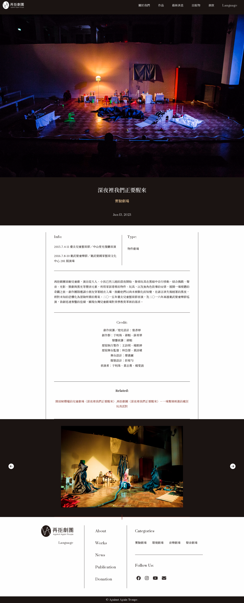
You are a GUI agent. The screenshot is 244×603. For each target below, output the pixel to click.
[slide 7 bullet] (126, 504)
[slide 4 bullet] (120, 504)
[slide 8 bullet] (128, 504)
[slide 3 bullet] (118, 504)
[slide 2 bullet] (116, 504)
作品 (161, 5)
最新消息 (178, 5)
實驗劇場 (141, 542)
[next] (232, 467)
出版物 (196, 5)
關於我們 (144, 5)
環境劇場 (158, 542)
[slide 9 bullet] (130, 504)
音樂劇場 (174, 542)
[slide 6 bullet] (124, 504)
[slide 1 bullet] (114, 504)
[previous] (11, 467)
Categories (144, 531)
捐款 (211, 5)
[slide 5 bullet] (122, 504)
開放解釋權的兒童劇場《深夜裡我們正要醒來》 (85, 401)
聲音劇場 (191, 542)
